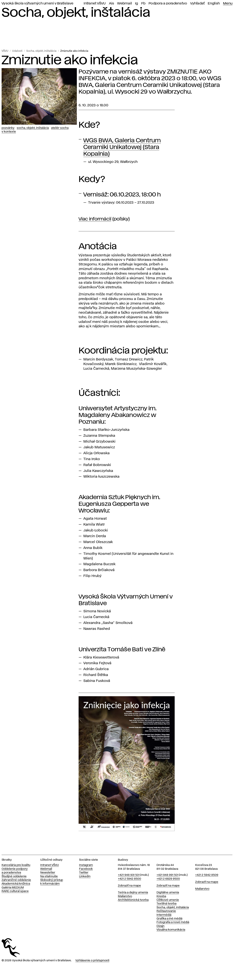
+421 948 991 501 (167, 875)
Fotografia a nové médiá (173, 922)
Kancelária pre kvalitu (16, 865)
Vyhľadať (197, 3)
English (214, 3)
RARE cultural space (15, 891)
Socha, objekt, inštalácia (41, 51)
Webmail (124, 3)
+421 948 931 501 (129, 875)
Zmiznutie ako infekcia (74, 51)
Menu (227, 3)
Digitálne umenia (168, 892)
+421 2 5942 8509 (206, 875)
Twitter (83, 872)
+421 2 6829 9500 (168, 879)
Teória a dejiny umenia (133, 892)
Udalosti (17, 51)
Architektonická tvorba (133, 900)
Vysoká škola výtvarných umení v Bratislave (37, 3)
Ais (111, 3)
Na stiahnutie (49, 876)
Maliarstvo (125, 896)
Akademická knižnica (16, 883)
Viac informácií (95, 219)
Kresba (161, 896)
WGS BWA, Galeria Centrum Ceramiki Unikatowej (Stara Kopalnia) (122, 147)
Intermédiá (164, 915)
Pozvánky (8, 128)
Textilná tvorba (166, 903)
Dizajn (160, 926)
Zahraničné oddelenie (16, 880)
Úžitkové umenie (168, 900)
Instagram (86, 865)
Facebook (86, 869)
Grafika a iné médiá (169, 918)
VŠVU (5, 51)
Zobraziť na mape (129, 885)
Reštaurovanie (166, 911)
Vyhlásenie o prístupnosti (92, 960)
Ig (136, 3)
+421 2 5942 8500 (129, 879)
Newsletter (47, 872)
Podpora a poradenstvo (168, 3)
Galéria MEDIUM (13, 887)
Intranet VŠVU (95, 3)
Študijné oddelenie (14, 876)
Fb (143, 3)
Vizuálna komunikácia (171, 929)
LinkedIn (85, 876)
